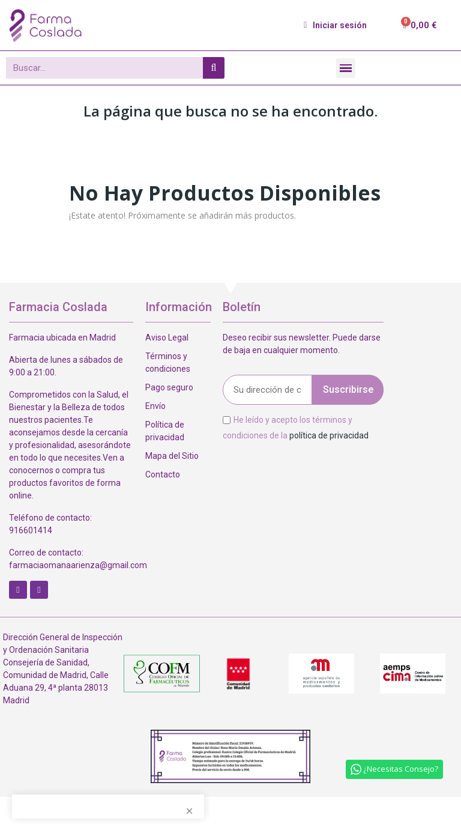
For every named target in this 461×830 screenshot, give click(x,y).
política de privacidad (329, 435)
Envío (155, 406)
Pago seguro (169, 387)
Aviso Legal (166, 337)
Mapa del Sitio (172, 456)
